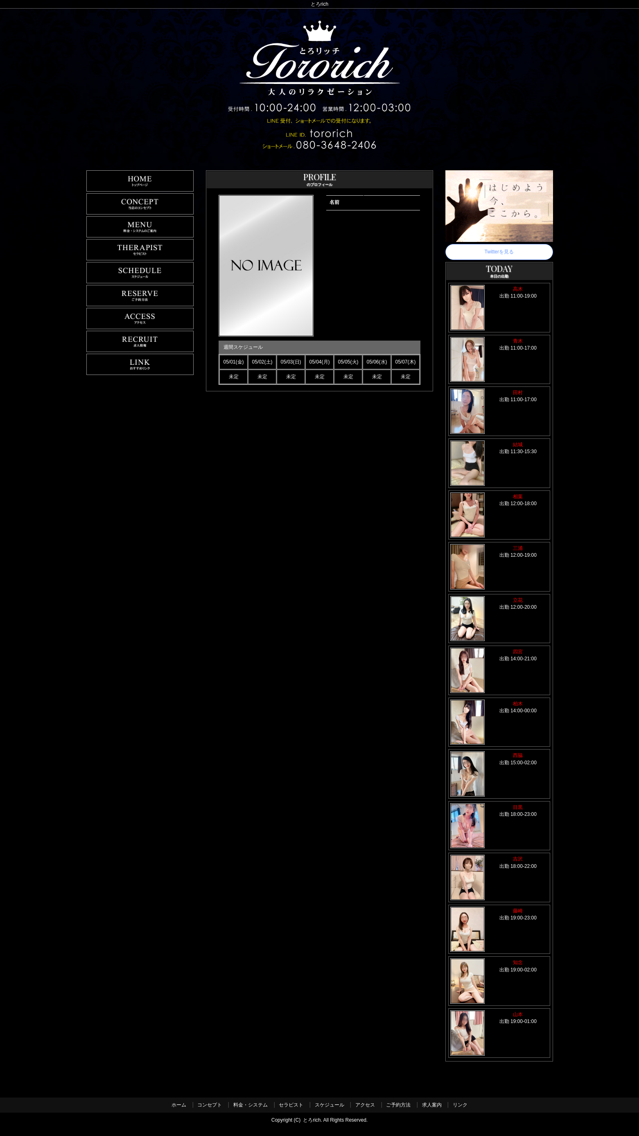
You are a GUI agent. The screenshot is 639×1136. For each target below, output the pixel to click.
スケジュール (329, 1105)
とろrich (312, 1120)
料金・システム (250, 1105)
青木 (518, 341)
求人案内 (432, 1105)
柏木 (518, 704)
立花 (518, 600)
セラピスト (291, 1105)
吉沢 (518, 859)
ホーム (179, 1105)
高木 (518, 289)
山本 (518, 1014)
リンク (460, 1105)
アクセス (365, 1105)
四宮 (518, 652)
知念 (518, 962)
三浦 (518, 548)
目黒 (518, 807)
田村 (518, 392)
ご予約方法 (398, 1105)
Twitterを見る (499, 252)
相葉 (518, 496)
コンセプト (209, 1105)
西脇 (518, 755)
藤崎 (518, 911)
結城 (518, 444)
